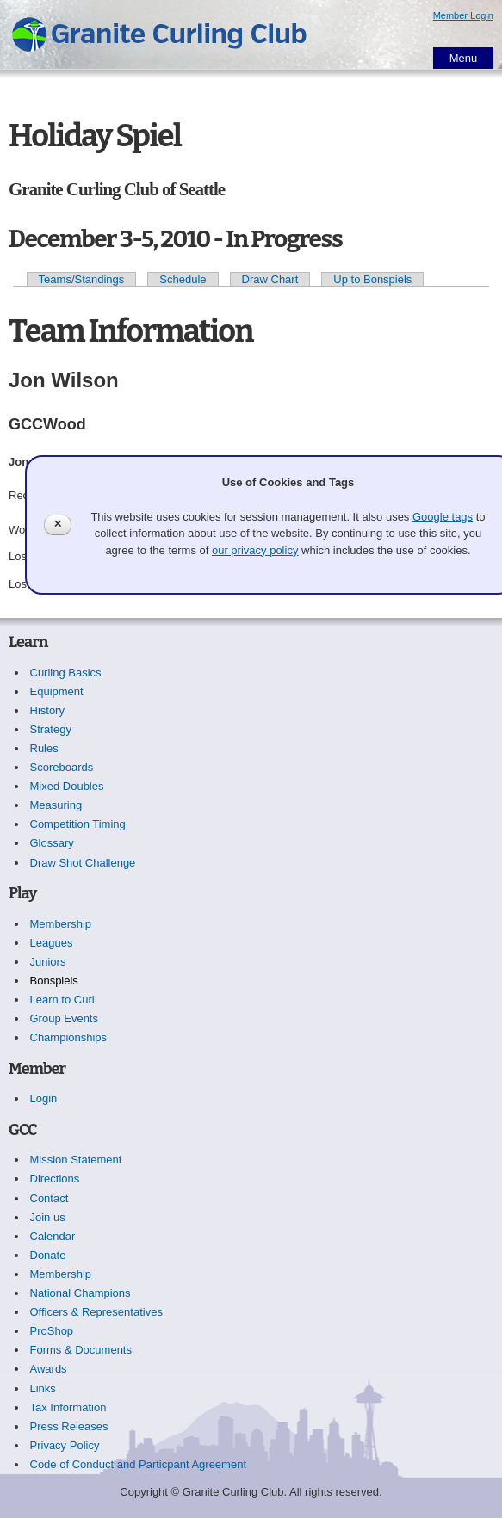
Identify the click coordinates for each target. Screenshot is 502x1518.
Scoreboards (62, 767)
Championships (69, 1037)
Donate (48, 1255)
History (47, 710)
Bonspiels (54, 980)
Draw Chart (270, 279)
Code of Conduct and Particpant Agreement (138, 1464)
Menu (463, 58)
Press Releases (69, 1426)
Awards (48, 1368)
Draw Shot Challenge (83, 862)
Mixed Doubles (67, 786)
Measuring (56, 805)
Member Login (463, 15)
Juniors (48, 961)
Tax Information (68, 1407)
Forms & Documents (81, 1349)
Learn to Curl (62, 999)
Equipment (57, 691)
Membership (61, 923)
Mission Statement (76, 1159)
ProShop (52, 1330)
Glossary (52, 842)
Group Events (64, 1018)
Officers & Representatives (96, 1311)
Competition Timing (78, 824)
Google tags (442, 516)
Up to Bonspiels (372, 279)
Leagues (51, 942)
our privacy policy (255, 550)
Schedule (182, 279)
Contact (49, 1198)
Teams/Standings (82, 279)
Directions (55, 1178)
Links (43, 1388)
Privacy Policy (65, 1445)
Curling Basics (66, 672)
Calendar (53, 1236)
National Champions (80, 1293)
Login (44, 1098)
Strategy (50, 729)
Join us (47, 1217)
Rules (44, 748)
